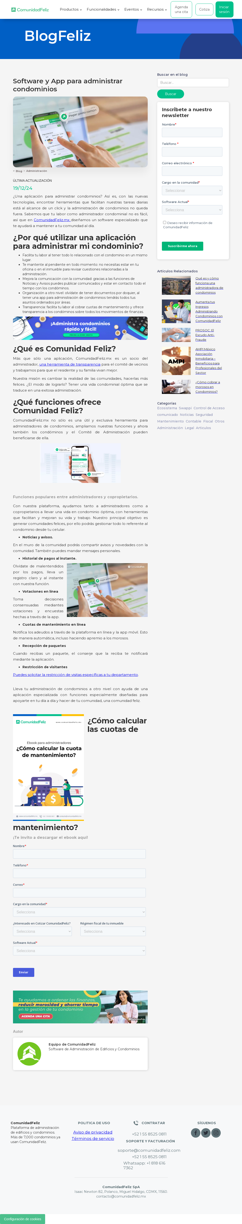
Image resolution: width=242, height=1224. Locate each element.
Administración (36, 171)
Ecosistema (167, 408)
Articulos (203, 428)
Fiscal (208, 421)
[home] (30, 9)
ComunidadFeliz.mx (52, 220)
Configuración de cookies (22, 1219)
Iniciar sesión (224, 9)
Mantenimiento (170, 421)
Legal (189, 428)
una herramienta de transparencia (69, 364)
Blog (19, 171)
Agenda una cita (181, 9)
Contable (193, 421)
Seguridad (204, 415)
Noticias (187, 415)
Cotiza (204, 9)
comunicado (167, 415)
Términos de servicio (93, 1138)
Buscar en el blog (172, 74)
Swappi (185, 408)
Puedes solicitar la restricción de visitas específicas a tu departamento (75, 674)
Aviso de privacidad (92, 1132)
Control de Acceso (209, 408)
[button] (71, 9)
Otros (220, 421)
